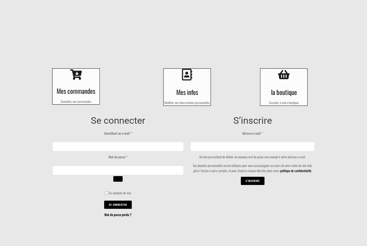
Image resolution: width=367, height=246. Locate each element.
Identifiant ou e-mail (125, 133)
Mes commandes (73, 91)
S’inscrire (253, 181)
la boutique (281, 92)
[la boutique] (281, 74)
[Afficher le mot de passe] (118, 179)
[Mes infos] (190, 74)
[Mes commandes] (73, 74)
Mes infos (190, 92)
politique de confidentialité (295, 170)
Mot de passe (125, 156)
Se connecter (118, 204)
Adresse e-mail (259, 133)
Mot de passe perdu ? (118, 214)
